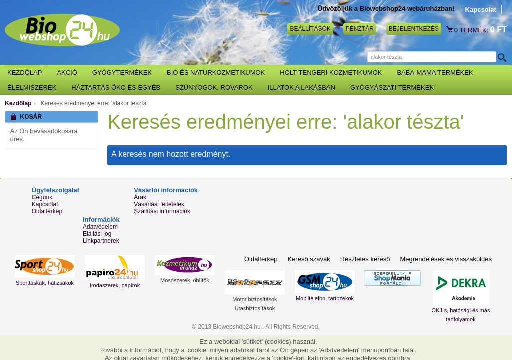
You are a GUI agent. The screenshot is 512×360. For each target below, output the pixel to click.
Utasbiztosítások (255, 309)
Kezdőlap (18, 103)
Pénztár (360, 29)
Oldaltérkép (47, 211)
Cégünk (42, 197)
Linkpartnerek (101, 241)
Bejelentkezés (414, 29)
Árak (140, 197)
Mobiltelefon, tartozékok (325, 299)
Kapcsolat (481, 10)
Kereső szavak (309, 259)
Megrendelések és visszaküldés (446, 259)
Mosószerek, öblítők (185, 281)
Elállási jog (97, 234)
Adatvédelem (100, 227)
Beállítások (310, 29)
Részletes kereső (365, 259)
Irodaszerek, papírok (115, 285)
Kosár (450, 30)
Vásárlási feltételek (159, 204)
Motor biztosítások (254, 299)
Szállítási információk (162, 211)
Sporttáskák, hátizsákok (45, 283)
